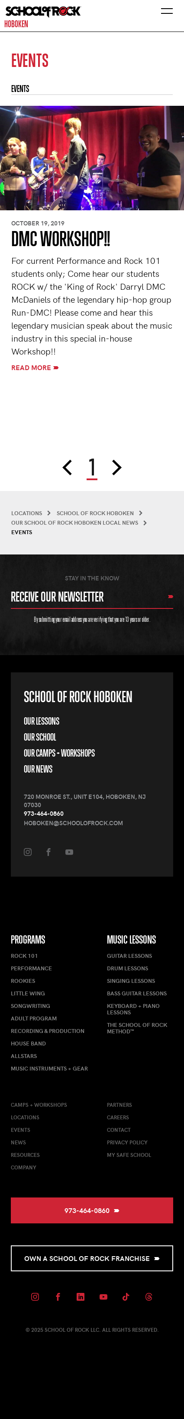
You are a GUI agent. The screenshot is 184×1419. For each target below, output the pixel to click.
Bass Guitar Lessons (137, 993)
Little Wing (28, 993)
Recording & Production (47, 1031)
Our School (40, 737)
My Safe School (129, 1154)
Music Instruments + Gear (49, 1068)
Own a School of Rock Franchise (92, 1258)
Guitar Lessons (129, 956)
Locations (25, 1117)
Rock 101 (24, 956)
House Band (28, 1043)
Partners (119, 1104)
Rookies (23, 981)
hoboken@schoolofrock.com (73, 823)
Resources (25, 1154)
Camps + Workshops (39, 1104)
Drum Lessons (127, 968)
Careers (118, 1117)
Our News (38, 769)
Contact (119, 1129)
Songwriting (30, 1006)
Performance (31, 968)
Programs (28, 940)
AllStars (24, 1056)
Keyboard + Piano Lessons (133, 1009)
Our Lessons (41, 721)
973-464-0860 (44, 813)
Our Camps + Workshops (59, 753)
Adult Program (34, 1018)
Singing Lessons (131, 981)
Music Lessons (131, 940)
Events (20, 1129)
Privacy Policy (127, 1142)
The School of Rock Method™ (137, 1028)
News (18, 1142)
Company (23, 1167)
